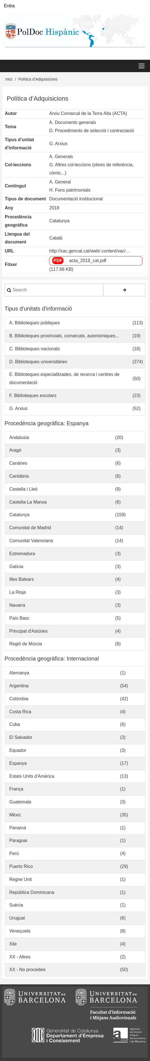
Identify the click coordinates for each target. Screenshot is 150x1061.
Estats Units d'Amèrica (31, 776)
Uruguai (17, 918)
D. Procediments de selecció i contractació (91, 130)
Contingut (15, 185)
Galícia (16, 566)
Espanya (18, 763)
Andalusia (19, 437)
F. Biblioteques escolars (32, 395)
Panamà (17, 827)
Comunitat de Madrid (30, 527)
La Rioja (17, 592)
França (16, 789)
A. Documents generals (72, 122)
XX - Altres (20, 956)
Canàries (18, 463)
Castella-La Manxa (28, 502)
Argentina (19, 685)
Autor (11, 113)
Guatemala (20, 801)
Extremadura (22, 553)
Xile (13, 944)
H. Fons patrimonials (69, 190)
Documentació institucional (76, 198)
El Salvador (20, 737)
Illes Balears (21, 579)
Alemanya (19, 672)
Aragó (15, 450)
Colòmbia (18, 698)
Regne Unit (20, 879)
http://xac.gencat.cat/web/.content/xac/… (89, 251)
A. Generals (61, 156)
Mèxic (15, 814)
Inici (8, 79)
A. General (60, 182)
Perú (14, 853)
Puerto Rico (21, 866)
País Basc (19, 618)
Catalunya (59, 220)
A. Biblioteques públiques (34, 322)
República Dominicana (31, 892)
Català (55, 238)
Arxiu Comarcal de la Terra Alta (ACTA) (88, 113)
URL (9, 251)
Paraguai (18, 840)
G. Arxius (58, 143)
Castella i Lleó (23, 489)
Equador (17, 750)
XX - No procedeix (27, 969)
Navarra (17, 605)
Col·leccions (18, 164)
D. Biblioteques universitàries (38, 361)
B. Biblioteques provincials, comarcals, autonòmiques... (64, 335)
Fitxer (11, 264)
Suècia (16, 905)
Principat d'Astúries (28, 631)
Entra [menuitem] (9, 5)
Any (9, 207)
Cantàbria (19, 476)
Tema (10, 126)
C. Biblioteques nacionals (34, 348)
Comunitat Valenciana (31, 540)
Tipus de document (25, 198)
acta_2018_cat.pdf (87, 260)
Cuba (14, 724)
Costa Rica (20, 711)
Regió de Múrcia (25, 643)
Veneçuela (19, 931)
